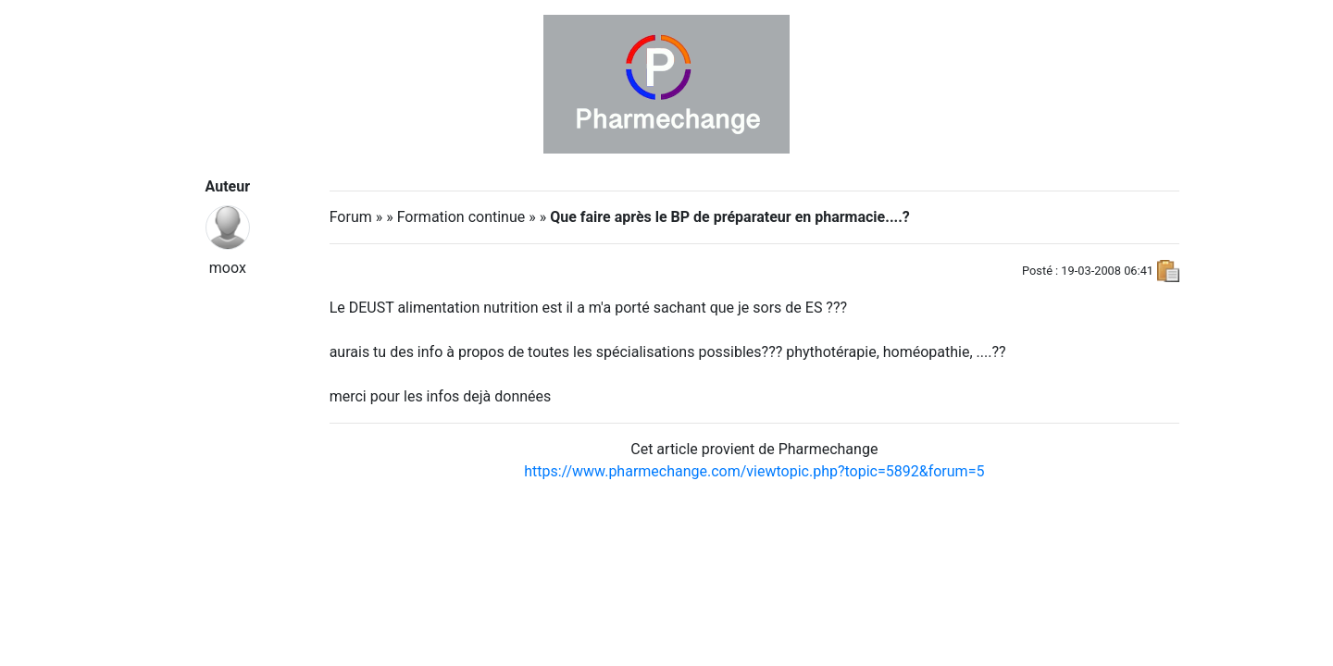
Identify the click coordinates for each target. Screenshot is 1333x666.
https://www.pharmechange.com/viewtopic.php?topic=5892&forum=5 (754, 471)
